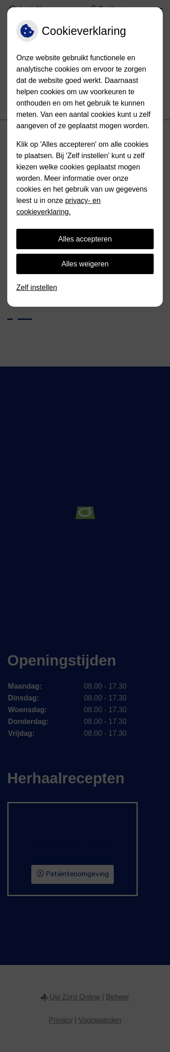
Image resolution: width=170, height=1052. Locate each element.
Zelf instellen (36, 287)
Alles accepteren (85, 239)
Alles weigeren (84, 264)
